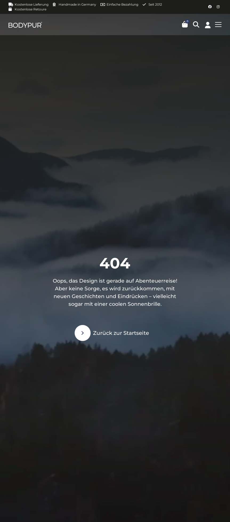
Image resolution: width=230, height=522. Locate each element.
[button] (196, 25)
